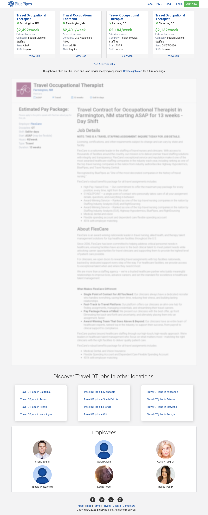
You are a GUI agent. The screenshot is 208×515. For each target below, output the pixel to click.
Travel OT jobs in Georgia (161, 414)
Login (179, 4)
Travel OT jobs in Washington (36, 414)
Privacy (107, 505)
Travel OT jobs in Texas (33, 399)
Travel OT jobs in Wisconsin (162, 391)
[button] (159, 4)
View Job (34, 56)
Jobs (150, 4)
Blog (88, 505)
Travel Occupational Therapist (31, 17)
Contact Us (129, 505)
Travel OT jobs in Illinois (33, 406)
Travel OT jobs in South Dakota (101, 399)
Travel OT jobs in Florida (97, 406)
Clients (117, 505)
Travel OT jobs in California (35, 391)
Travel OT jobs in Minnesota (99, 391)
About (81, 505)
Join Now (191, 3)
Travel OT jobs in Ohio (96, 414)
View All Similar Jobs (104, 64)
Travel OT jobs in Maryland (162, 406)
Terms (97, 505)
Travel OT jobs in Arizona (161, 399)
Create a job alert (132, 71)
